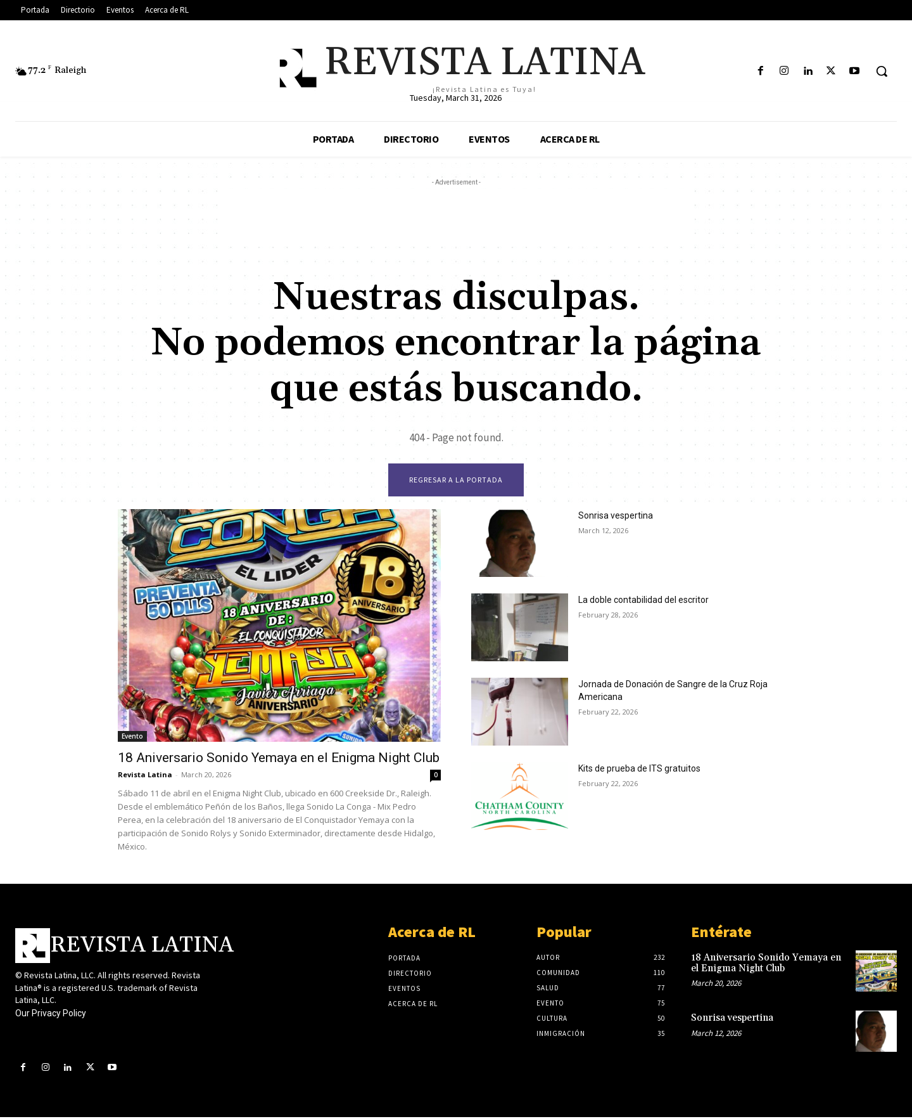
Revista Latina (145, 776)
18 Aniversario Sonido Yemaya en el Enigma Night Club (279, 759)
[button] (881, 71)
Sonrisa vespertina (615, 517)
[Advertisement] (456, 217)
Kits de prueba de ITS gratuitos (639, 770)
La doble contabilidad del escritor (643, 602)
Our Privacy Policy (50, 1015)
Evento (132, 738)
